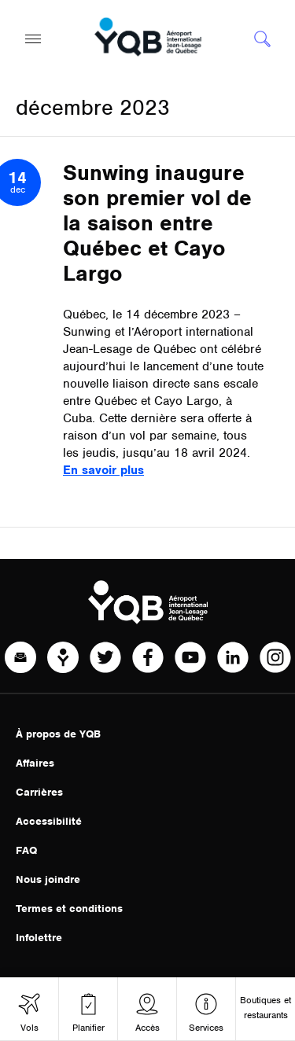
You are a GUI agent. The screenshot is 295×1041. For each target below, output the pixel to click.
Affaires (35, 763)
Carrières (39, 792)
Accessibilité (49, 821)
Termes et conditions (69, 908)
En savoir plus (103, 470)
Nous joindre (48, 879)
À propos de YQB (58, 734)
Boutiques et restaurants (265, 1007)
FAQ (26, 850)
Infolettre (39, 937)
